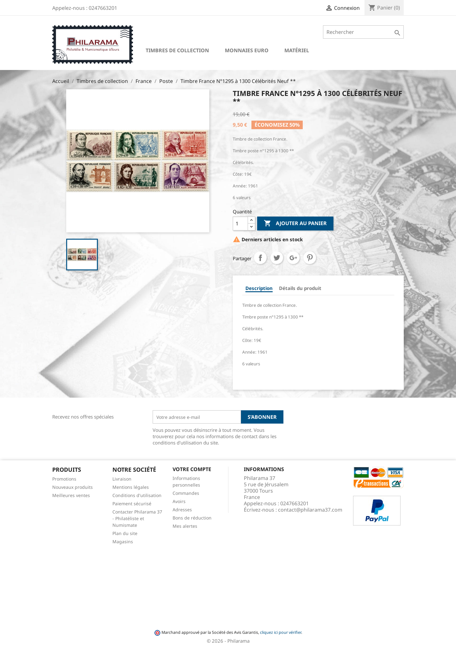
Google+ (293, 257)
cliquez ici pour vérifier (280, 632)
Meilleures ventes (71, 495)
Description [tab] (259, 288)
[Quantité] (240, 223)
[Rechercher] (363, 32)
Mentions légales (130, 487)
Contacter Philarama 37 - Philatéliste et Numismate (137, 518)
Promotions (64, 479)
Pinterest (309, 257)
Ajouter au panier (295, 223)
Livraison (121, 479)
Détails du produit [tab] (300, 288)
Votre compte (192, 469)
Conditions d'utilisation (137, 495)
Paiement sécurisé (131, 504)
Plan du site (124, 533)
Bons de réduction (192, 518)
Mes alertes (185, 526)
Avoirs (179, 501)
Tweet (276, 257)
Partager (260, 257)
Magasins (122, 542)
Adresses (182, 510)
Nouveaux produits (72, 487)
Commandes (186, 493)
